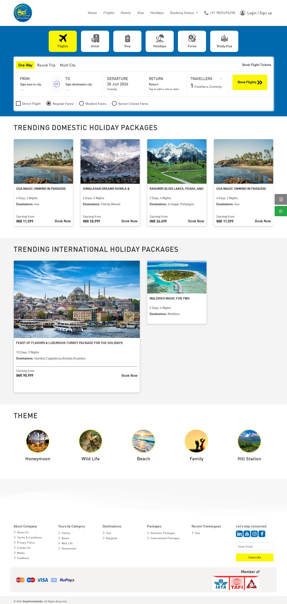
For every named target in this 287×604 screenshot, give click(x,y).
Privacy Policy (26, 542)
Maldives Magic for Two (170, 298)
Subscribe (254, 557)
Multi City (67, 65)
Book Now (63, 221)
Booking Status (182, 13)
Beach (65, 538)
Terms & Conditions (29, 537)
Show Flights (249, 82)
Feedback (23, 558)
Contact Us (24, 547)
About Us (23, 532)
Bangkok (111, 538)
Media (21, 553)
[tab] (63, 41)
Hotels (126, 13)
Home (92, 13)
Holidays (157, 13)
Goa (108, 533)
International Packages (165, 538)
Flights (108, 13)
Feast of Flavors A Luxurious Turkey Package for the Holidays (69, 343)
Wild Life (67, 543)
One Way (25, 65)
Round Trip (46, 65)
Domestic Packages (163, 533)
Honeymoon (69, 548)
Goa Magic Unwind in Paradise (41, 188)
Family (66, 533)
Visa (140, 13)
